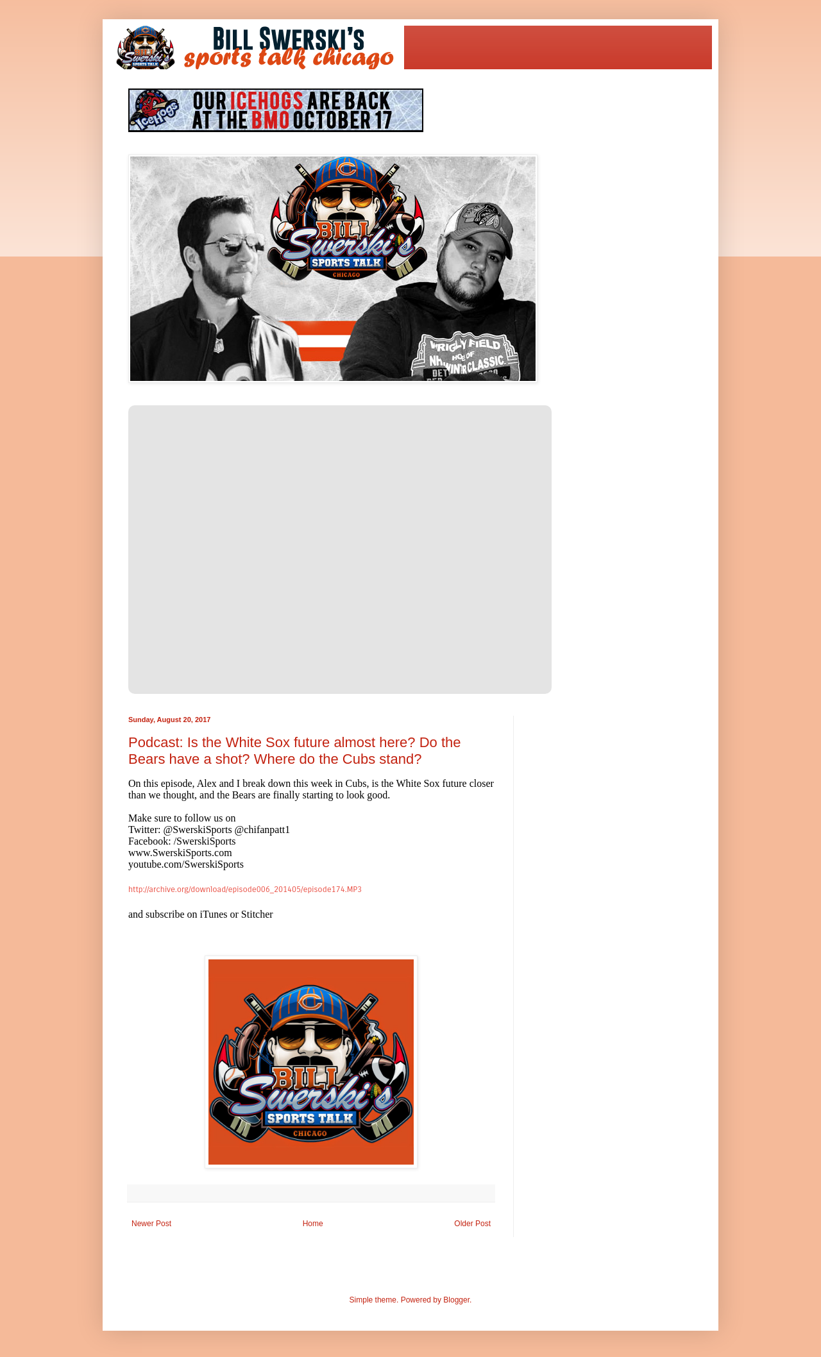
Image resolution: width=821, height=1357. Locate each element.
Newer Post (151, 1223)
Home (313, 1223)
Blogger (456, 1299)
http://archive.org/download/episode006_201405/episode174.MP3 (245, 889)
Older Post (472, 1223)
